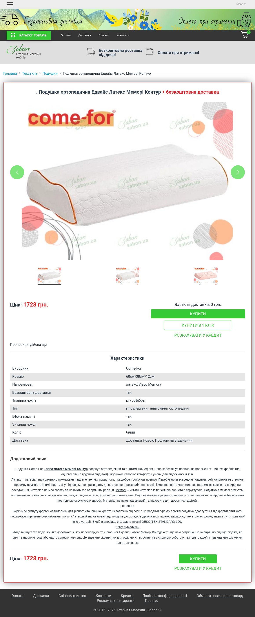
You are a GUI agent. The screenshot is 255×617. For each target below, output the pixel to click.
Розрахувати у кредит (198, 335)
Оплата (66, 35)
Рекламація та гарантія (116, 601)
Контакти (123, 35)
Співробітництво (72, 596)
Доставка (84, 35)
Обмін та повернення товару (220, 596)
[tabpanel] (127, 181)
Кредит (127, 596)
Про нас (103, 35)
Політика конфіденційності (164, 596)
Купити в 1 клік (198, 325)
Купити (198, 314)
